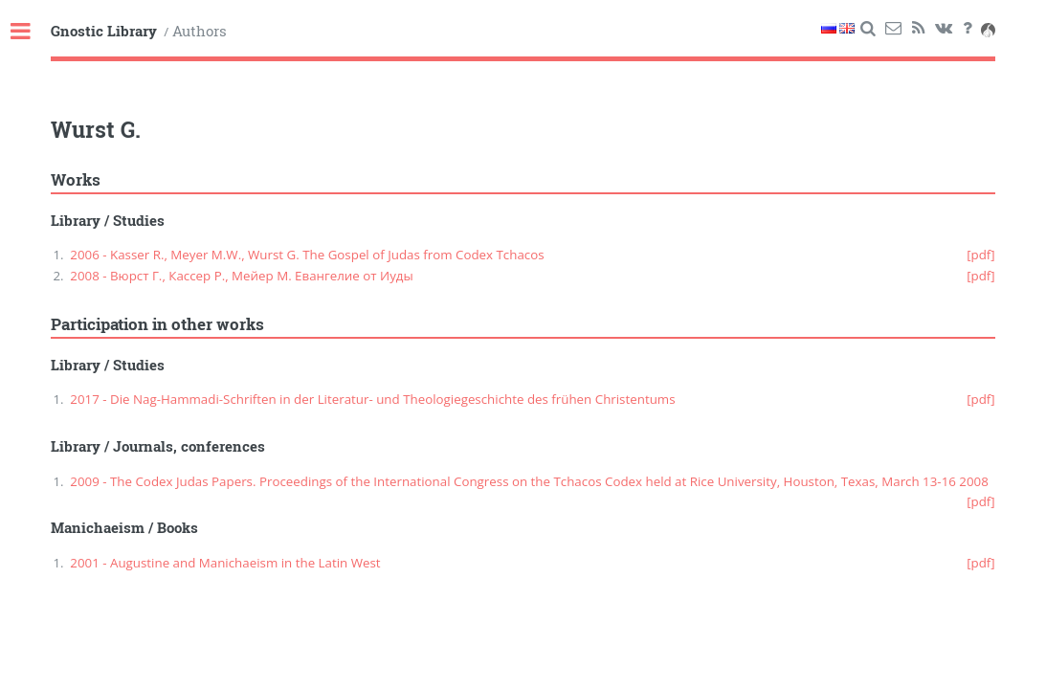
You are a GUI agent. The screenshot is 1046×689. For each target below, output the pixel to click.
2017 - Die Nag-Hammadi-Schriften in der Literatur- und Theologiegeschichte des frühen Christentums (372, 399)
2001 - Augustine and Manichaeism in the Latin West (225, 562)
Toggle (30, 32)
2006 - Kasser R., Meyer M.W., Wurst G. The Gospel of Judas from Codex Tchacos (307, 254)
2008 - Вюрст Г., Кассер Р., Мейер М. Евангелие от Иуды (241, 275)
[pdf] (981, 254)
